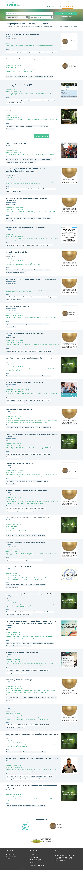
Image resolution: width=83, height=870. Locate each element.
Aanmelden (32, 851)
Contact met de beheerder (36, 863)
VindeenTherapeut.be (11, 859)
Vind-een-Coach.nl (10, 852)
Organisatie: (8, 41)
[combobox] (17, 17)
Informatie (32, 854)
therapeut (54, 6)
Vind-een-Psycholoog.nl (11, 851)
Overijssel (61, 857)
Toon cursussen (66, 13)
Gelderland (73, 853)
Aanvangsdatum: (9, 43)
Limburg (62, 855)
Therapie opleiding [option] (12, 17)
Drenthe (64, 853)
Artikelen (32, 860)
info (76, 6)
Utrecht (65, 857)
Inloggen (32, 852)
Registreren (71, 1)
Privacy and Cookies (41, 867)
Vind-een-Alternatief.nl (11, 854)
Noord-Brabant (68, 855)
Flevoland (62, 858)
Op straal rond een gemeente (62, 851)
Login (76, 1)
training (67, 6)
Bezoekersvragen (34, 855)
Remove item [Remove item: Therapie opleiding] (17, 17)
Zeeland (70, 857)
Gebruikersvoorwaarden (56, 867)
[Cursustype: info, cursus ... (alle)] (36, 17)
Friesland (68, 853)
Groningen (57, 855)
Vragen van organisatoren (36, 859)
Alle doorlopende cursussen (41, 136)
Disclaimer (48, 867)
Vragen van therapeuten (36, 857)
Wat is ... (32, 862)
